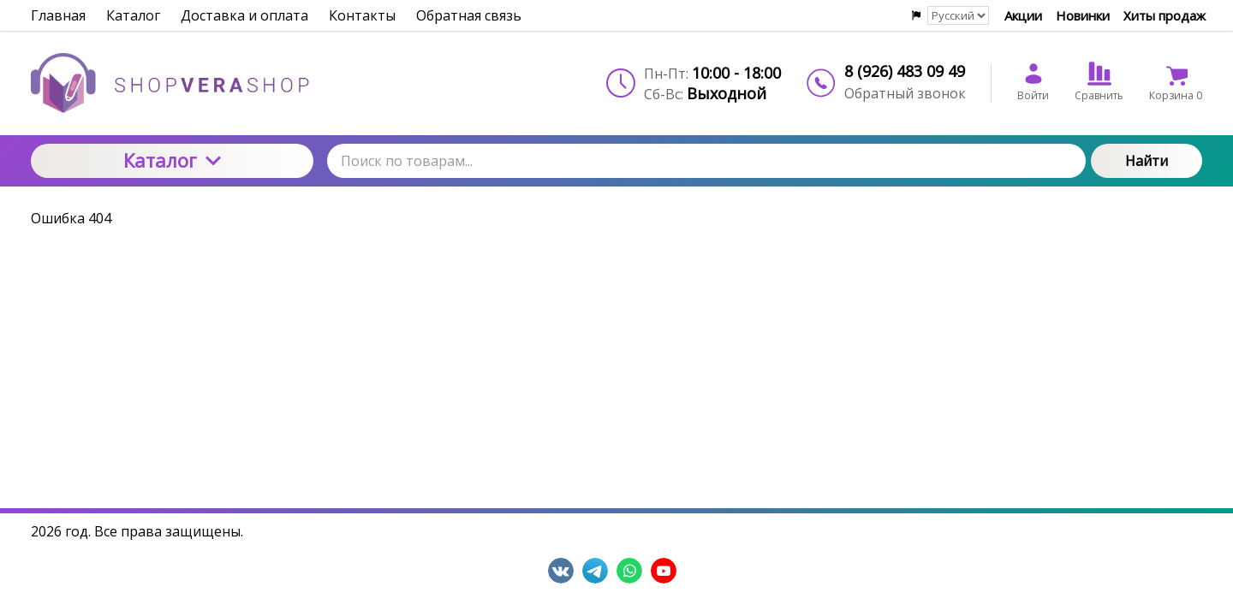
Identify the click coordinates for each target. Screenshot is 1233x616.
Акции (1023, 15)
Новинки (1083, 15)
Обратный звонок (905, 93)
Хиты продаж (1164, 15)
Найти (1146, 160)
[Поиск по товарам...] (706, 161)
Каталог (172, 160)
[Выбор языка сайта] (958, 15)
